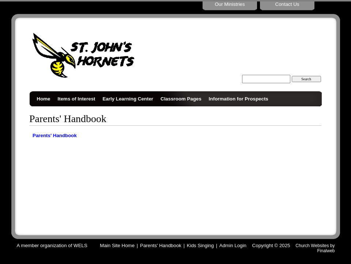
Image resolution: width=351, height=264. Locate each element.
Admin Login (232, 245)
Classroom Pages (181, 99)
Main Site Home (117, 245)
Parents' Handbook (55, 135)
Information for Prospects (238, 99)
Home (43, 99)
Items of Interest (76, 99)
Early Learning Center (127, 99)
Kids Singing (200, 245)
